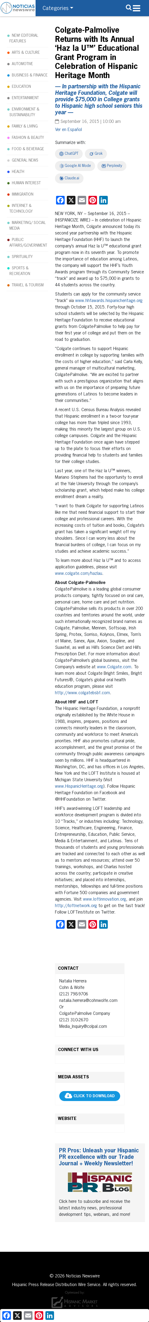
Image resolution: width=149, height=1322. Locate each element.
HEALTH (18, 172)
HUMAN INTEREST (26, 183)
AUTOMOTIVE (22, 64)
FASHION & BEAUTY (28, 138)
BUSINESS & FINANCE (30, 75)
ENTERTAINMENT (25, 98)
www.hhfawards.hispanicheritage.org (109, 301)
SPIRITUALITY (22, 257)
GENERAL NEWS (25, 160)
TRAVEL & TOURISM (28, 285)
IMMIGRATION (22, 194)
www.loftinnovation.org (104, 899)
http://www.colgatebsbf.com (82, 693)
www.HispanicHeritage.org (79, 786)
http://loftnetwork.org (76, 906)
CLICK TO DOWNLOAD (94, 1096)
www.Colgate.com (114, 667)
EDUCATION (21, 87)
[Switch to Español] (68, 130)
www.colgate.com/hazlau (78, 574)
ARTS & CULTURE (26, 53)
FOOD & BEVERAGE (28, 149)
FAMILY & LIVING (25, 126)
